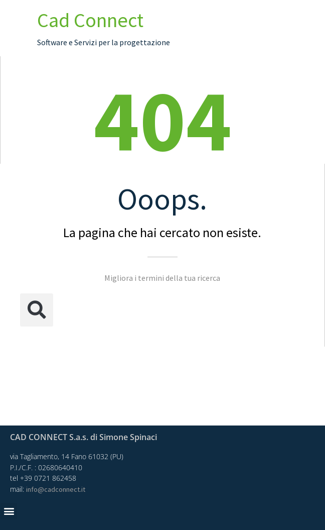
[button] (36, 310)
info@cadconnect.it (55, 489)
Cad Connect (90, 20)
